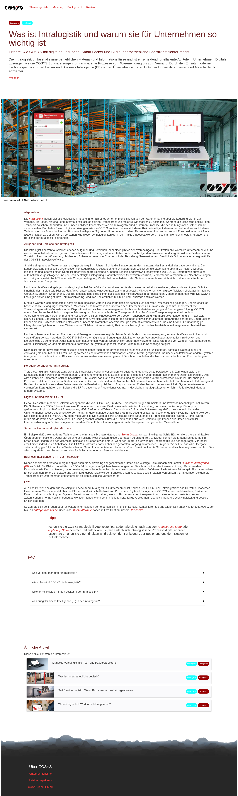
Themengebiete (38, 7)
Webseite (137, 510)
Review (90, 7)
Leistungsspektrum (40, 780)
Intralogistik (36, 218)
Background (74, 7)
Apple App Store (58, 530)
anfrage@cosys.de (46, 510)
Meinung (58, 7)
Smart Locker (129, 434)
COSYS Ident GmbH (40, 787)
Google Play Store (170, 526)
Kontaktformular (83, 510)
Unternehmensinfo (40, 773)
